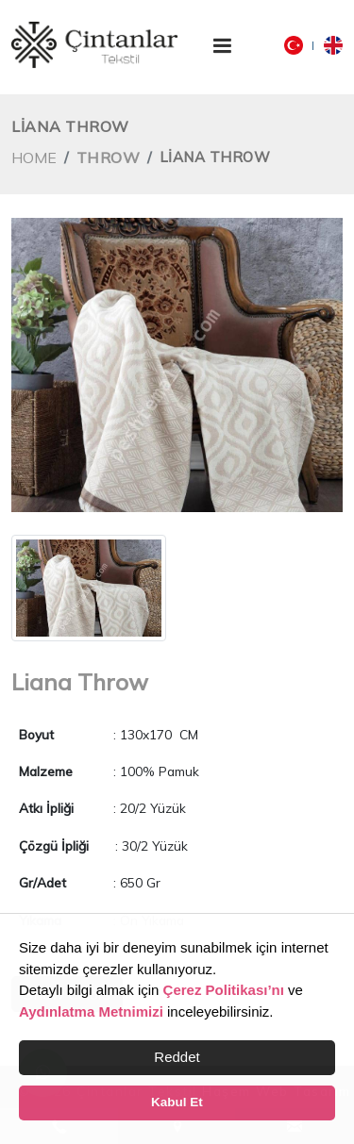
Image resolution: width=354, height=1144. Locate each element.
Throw (108, 157)
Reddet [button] (176, 1057)
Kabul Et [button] (177, 1102)
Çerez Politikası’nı (223, 990)
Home (34, 157)
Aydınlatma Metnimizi (91, 1011)
